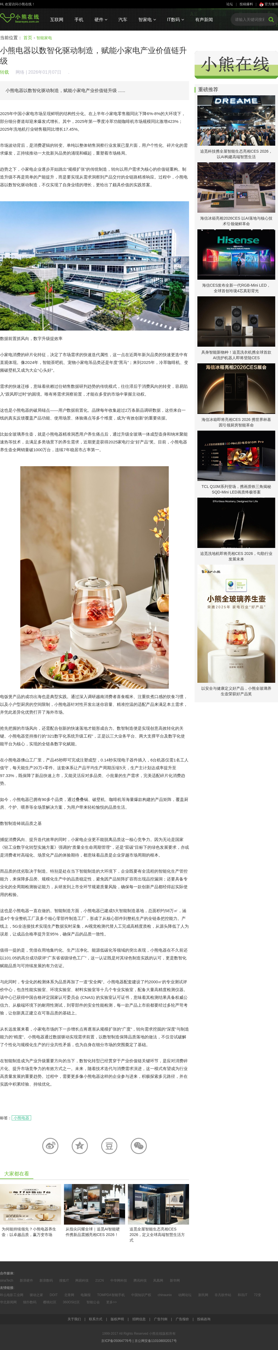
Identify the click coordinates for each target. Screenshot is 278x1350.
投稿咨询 (203, 1319)
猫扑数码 (29, 1302)
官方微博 (268, 4)
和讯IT (242, 1295)
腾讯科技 (140, 1280)
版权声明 (117, 1319)
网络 (20, 72)
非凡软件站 (223, 1295)
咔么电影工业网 (11, 1295)
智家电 (147, 19)
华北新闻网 (8, 1302)
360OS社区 (71, 1302)
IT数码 (175, 19)
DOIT (54, 1295)
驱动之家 (36, 1295)
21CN (99, 1280)
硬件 (101, 19)
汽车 (122, 19)
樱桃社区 (49, 1302)
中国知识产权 (141, 1295)
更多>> (111, 1302)
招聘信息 (139, 1319)
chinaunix (165, 1295)
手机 (79, 19)
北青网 (69, 1295)
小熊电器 (21, 1118)
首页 (27, 37)
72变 (257, 1295)
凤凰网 (158, 1280)
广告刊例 (160, 1319)
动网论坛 (185, 1295)
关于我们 (74, 1319)
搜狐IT (64, 1280)
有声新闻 (204, 19)
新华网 (175, 1280)
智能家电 (44, 38)
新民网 (203, 1295)
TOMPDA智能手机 (111, 1295)
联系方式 (95, 1319)
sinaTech (6, 1280)
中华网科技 (118, 1280)
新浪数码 (46, 1280)
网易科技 (82, 1280)
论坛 (229, 4)
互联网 (56, 19)
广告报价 (182, 1319)
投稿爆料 (246, 4)
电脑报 (86, 1295)
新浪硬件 (26, 1280)
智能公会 (93, 1302)
